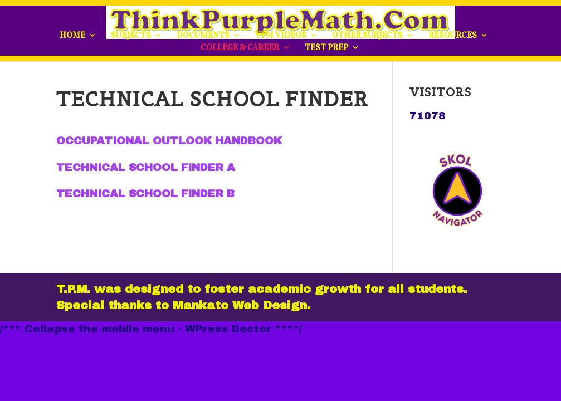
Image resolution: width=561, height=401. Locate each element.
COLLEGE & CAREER (240, 47)
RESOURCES (452, 35)
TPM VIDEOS (280, 35)
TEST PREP (326, 47)
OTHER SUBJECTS (367, 35)
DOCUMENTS (203, 35)
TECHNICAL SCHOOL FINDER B (145, 193)
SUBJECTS (131, 35)
